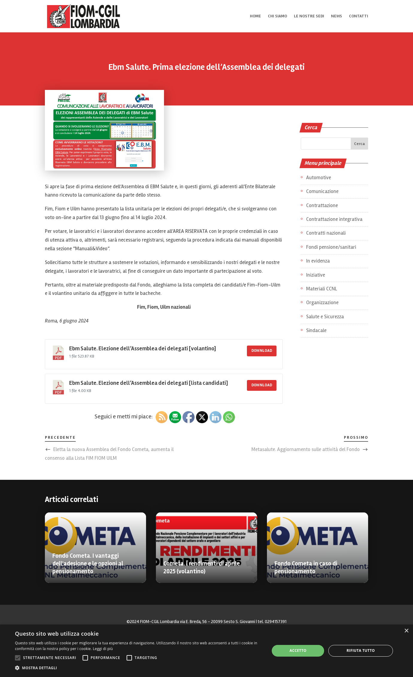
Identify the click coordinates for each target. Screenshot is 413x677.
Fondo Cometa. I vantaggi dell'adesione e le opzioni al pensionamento (87, 563)
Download (261, 350)
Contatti (358, 16)
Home (255, 16)
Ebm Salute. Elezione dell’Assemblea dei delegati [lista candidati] (148, 383)
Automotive (318, 177)
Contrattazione (322, 205)
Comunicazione (322, 191)
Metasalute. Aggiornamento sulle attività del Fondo (305, 449)
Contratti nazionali (326, 233)
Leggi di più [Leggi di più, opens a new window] (103, 648)
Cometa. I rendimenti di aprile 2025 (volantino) (201, 567)
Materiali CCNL (321, 289)
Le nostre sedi (309, 16)
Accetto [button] (297, 650)
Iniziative (315, 275)
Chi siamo (277, 16)
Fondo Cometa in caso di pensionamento (305, 567)
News (336, 16)
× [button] (406, 631)
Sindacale (316, 330)
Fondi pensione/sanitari (331, 247)
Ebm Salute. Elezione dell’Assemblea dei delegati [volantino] (142, 348)
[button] (138, 668)
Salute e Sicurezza (325, 316)
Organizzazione (322, 302)
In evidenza (318, 261)
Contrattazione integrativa (334, 219)
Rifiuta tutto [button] (361, 650)
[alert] (206, 651)
